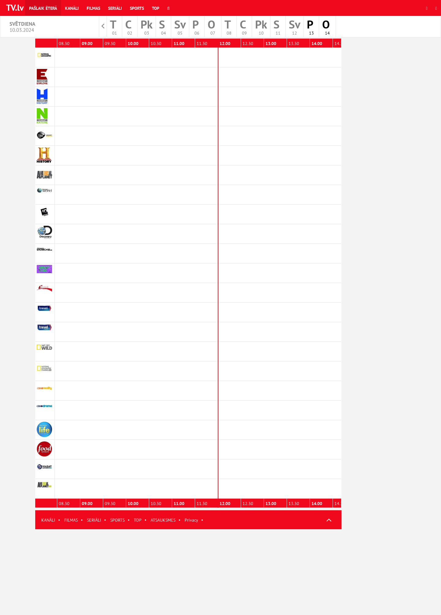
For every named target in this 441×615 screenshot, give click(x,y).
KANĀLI (48, 520)
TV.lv (15, 7)
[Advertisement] (188, 572)
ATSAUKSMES (163, 520)
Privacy (191, 520)
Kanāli (72, 8)
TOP (137, 520)
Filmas (93, 8)
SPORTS (117, 520)
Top (155, 8)
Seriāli (115, 8)
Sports (137, 8)
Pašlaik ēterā (43, 8)
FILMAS (71, 520)
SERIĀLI (94, 520)
